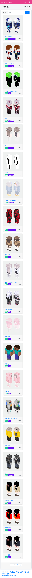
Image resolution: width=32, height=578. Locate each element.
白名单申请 (23, 572)
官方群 (4, 574)
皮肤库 (10, 2)
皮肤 (4, 12)
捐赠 (7, 574)
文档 (28, 572)
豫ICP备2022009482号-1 (9, 576)
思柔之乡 (4, 2)
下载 (17, 572)
